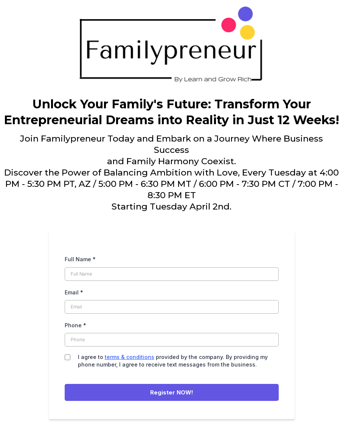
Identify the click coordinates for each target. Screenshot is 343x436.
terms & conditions (129, 357)
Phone (75, 325)
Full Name (80, 259)
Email (74, 292)
